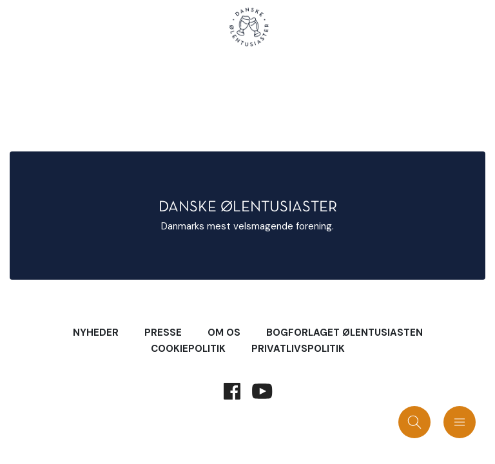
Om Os (224, 332)
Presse (163, 332)
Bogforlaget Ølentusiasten (344, 332)
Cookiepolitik (188, 348)
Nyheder (96, 332)
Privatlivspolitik (298, 348)
